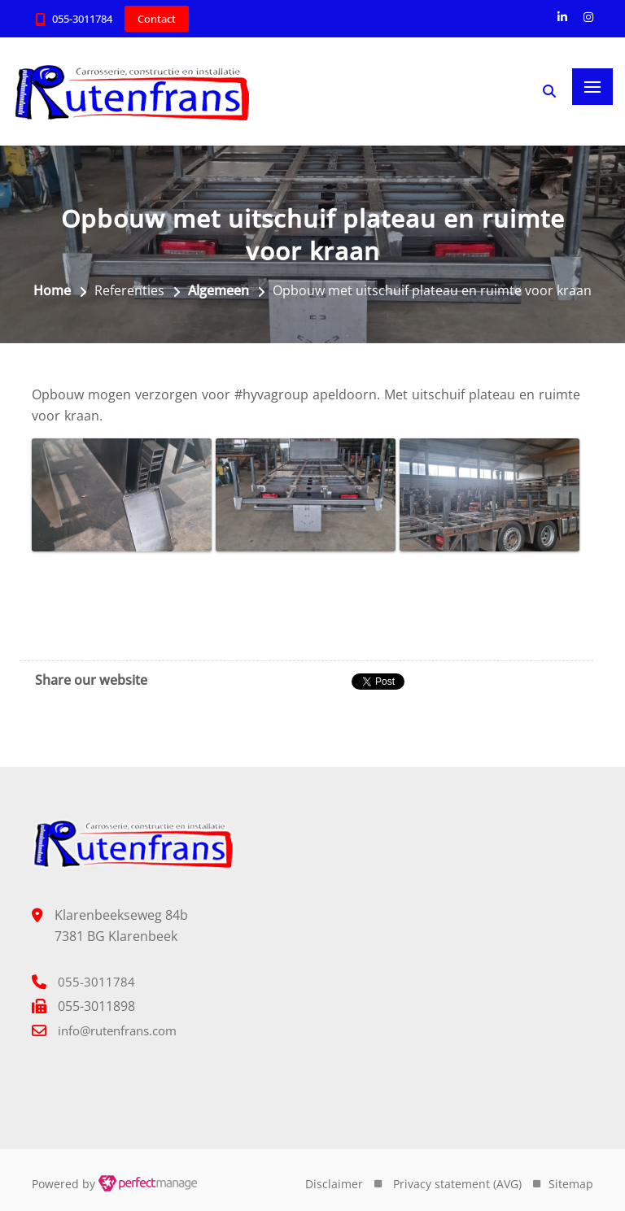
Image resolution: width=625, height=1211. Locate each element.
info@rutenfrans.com (117, 1030)
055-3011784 (82, 18)
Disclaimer (334, 1183)
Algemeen (218, 290)
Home (52, 290)
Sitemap (571, 1183)
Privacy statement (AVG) (457, 1183)
